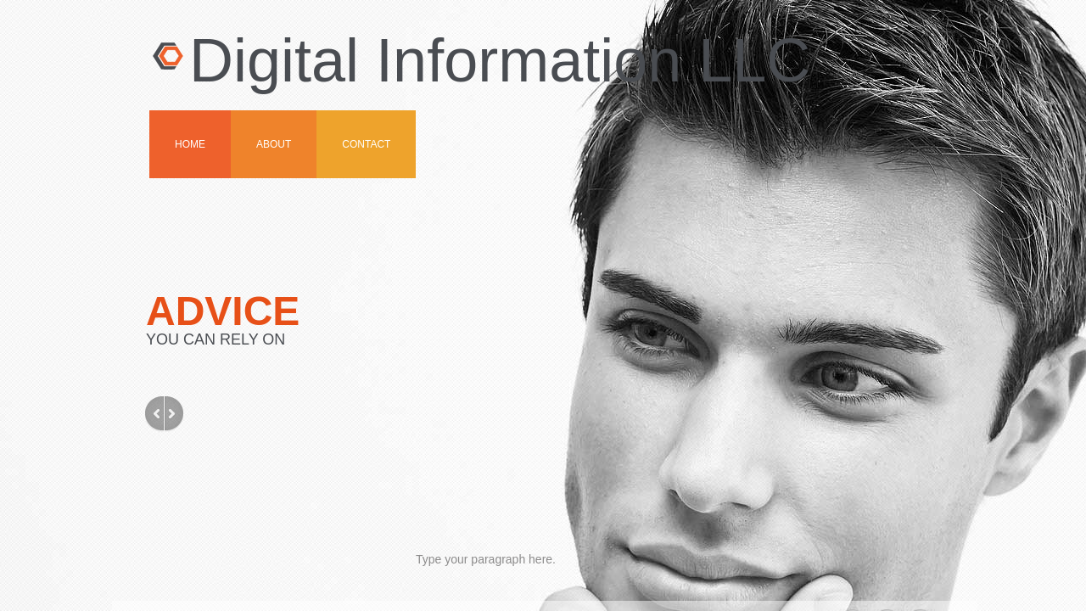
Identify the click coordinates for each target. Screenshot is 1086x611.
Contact (366, 144)
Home (190, 144)
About (273, 144)
